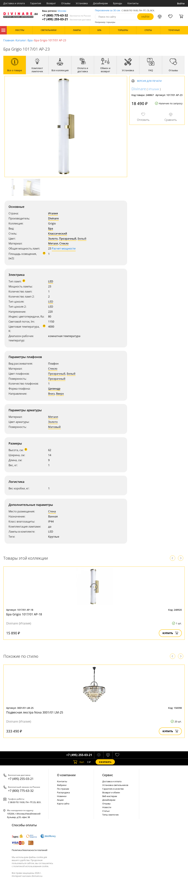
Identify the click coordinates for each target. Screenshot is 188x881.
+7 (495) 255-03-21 (66, 19)
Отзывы (65, 3)
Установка (82, 3)
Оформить (105, 762)
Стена (52, 511)
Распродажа (63, 792)
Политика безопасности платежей (29, 850)
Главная (8, 40)
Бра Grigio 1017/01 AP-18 (24, 614)
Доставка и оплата (14, 3)
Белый (82, 238)
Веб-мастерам (109, 796)
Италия (53, 213)
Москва (62, 11)
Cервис (107, 775)
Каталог (3, 30)
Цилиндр (54, 388)
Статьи (106, 810)
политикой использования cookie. (31, 866)
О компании (66, 775)
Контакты (133, 3)
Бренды (117, 3)
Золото (53, 238)
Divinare (53, 218)
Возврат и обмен (111, 792)
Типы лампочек (110, 814)
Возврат (51, 3)
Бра (30, 40)
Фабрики (61, 785)
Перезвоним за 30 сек (107, 10)
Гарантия (35, 3)
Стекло (64, 243)
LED (50, 281)
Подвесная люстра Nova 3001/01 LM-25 (34, 712)
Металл (53, 243)
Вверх (60, 393)
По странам (63, 788)
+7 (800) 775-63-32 (66, 15)
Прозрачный (67, 238)
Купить (170, 633)
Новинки (61, 796)
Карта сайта (63, 803)
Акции (60, 799)
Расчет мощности (64, 248)
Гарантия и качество (113, 788)
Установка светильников (115, 785)
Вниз (51, 393)
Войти (181, 3)
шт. (79, 762)
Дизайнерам (100, 3)
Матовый (54, 427)
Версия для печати (149, 81)
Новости (106, 807)
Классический (57, 233)
